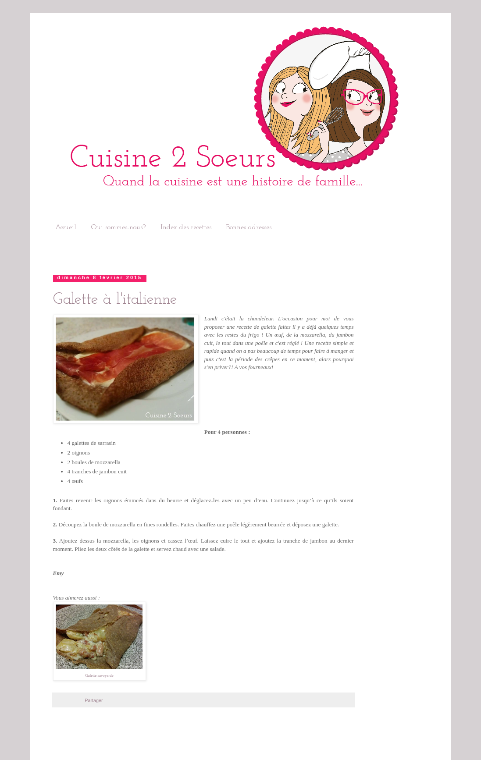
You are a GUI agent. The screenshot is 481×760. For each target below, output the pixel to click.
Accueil (65, 227)
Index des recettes (185, 227)
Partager (94, 700)
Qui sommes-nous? (118, 227)
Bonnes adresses (248, 227)
